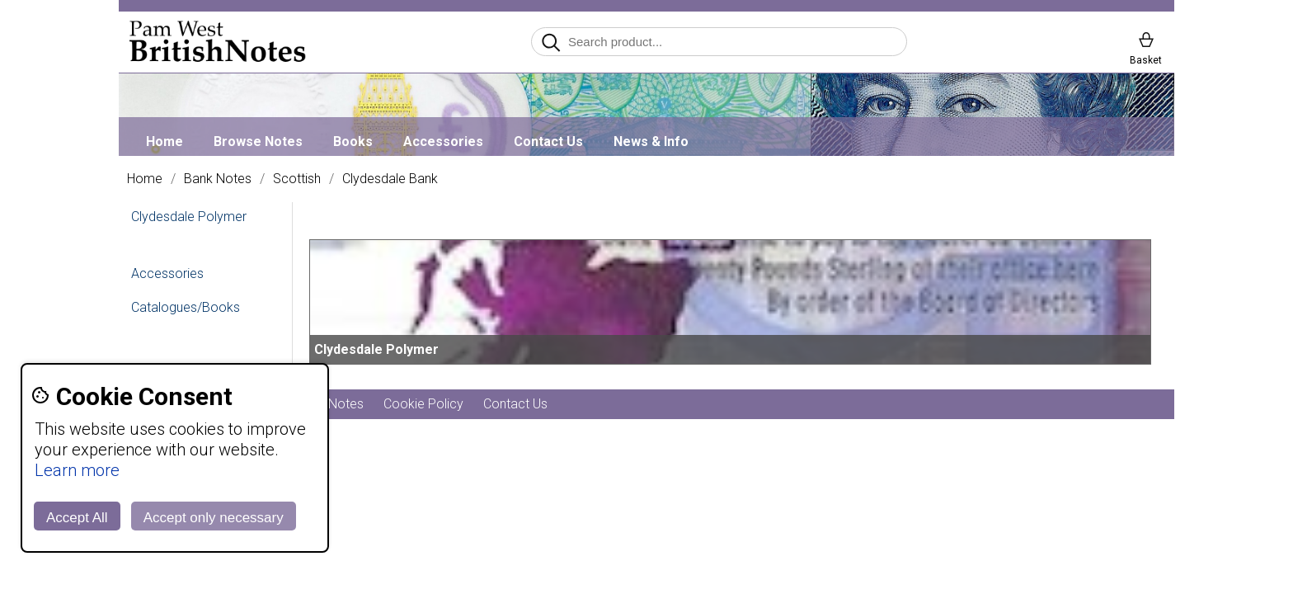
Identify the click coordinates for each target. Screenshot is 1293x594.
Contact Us (548, 141)
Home (164, 141)
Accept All (77, 518)
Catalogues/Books (185, 307)
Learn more (77, 470)
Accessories (443, 141)
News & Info (651, 141)
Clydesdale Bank (390, 179)
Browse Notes (258, 141)
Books (353, 141)
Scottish (297, 179)
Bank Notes (218, 179)
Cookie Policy (423, 404)
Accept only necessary (213, 518)
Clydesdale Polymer (189, 216)
